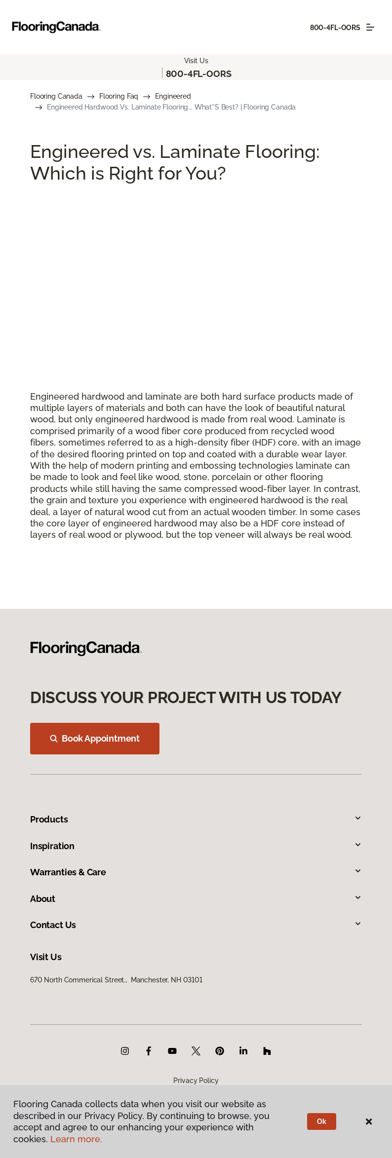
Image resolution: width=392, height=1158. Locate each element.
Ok (321, 1121)
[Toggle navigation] (370, 27)
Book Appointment (95, 738)
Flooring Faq (118, 96)
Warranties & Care (196, 872)
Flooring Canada (56, 96)
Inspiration (196, 846)
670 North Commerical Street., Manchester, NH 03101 (116, 980)
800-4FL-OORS (335, 28)
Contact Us (196, 925)
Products (196, 819)
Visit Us (196, 61)
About (196, 899)
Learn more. (76, 1139)
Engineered (173, 96)
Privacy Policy (195, 1080)
